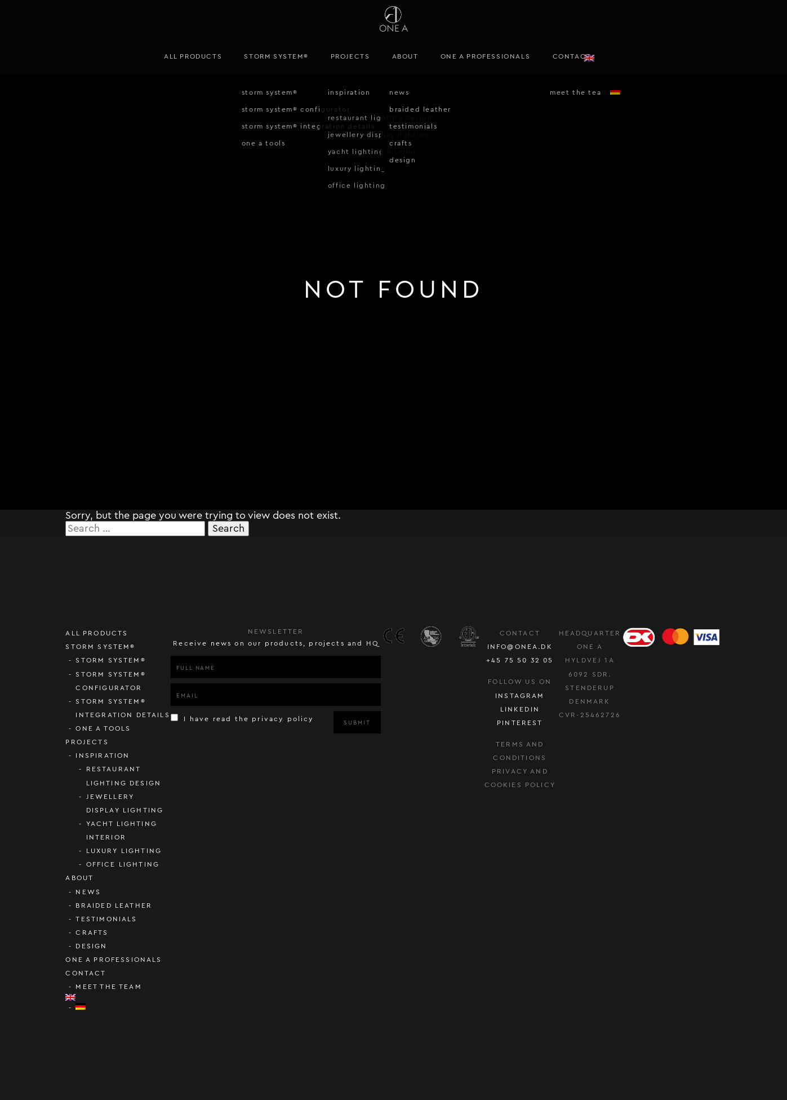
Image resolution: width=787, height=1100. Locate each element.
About (405, 56)
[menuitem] (618, 57)
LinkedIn (520, 709)
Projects (350, 56)
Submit (357, 723)
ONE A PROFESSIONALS (485, 56)
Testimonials (106, 919)
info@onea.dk (520, 646)
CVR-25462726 (590, 715)
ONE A (590, 646)
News (88, 892)
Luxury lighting (124, 850)
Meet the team (108, 986)
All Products (193, 56)
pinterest (520, 722)
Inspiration (102, 755)
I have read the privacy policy (242, 718)
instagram (520, 695)
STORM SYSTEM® (276, 56)
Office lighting (123, 864)
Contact (572, 56)
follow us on (520, 681)
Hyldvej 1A (590, 660)
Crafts (91, 932)
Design (91, 946)
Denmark (589, 701)
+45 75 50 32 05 (520, 660)
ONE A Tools (103, 728)
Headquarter (590, 633)
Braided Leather (113, 905)
